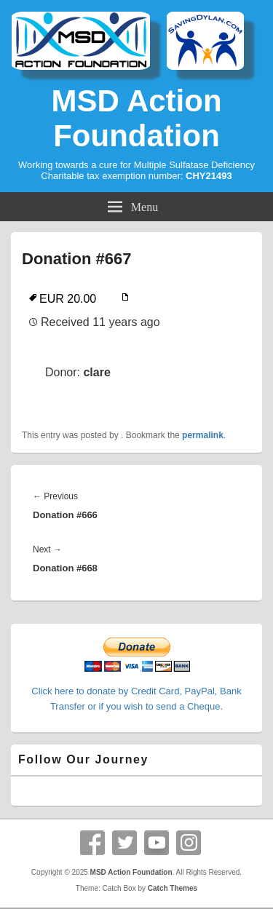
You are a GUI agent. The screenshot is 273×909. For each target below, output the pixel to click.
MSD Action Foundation (136, 118)
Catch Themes (172, 888)
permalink (202, 435)
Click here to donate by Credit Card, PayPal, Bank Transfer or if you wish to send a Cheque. (136, 691)
